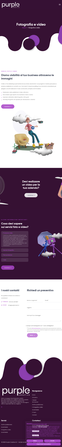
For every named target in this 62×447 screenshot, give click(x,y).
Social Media (35, 410)
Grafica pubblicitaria (37, 404)
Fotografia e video (38, 407)
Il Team (34, 412)
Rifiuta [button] (35, 440)
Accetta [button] (52, 440)
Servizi (34, 400)
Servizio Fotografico (8, 250)
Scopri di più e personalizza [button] (44, 444)
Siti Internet (35, 402)
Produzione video (8, 233)
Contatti (34, 415)
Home (24, 28)
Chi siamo (34, 397)
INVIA (32, 335)
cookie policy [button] (54, 430)
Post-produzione (7, 255)
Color (4, 260)
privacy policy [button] (38, 427)
